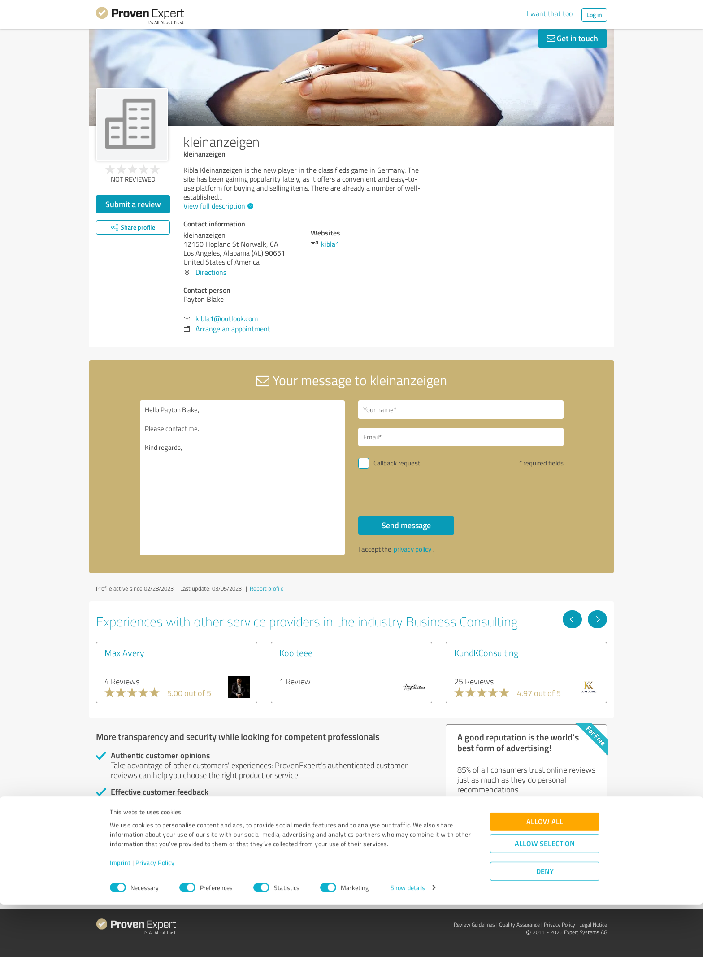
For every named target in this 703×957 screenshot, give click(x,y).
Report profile (267, 588)
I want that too (550, 13)
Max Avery (124, 652)
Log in (594, 14)
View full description (217, 206)
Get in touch (572, 38)
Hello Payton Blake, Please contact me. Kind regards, (242, 477)
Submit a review (133, 204)
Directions (210, 272)
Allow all (544, 874)
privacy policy (412, 549)
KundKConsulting (486, 652)
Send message (406, 525)
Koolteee (295, 652)
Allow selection (545, 896)
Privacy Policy (154, 915)
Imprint (120, 915)
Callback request (396, 463)
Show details (408, 940)
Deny (545, 923)
